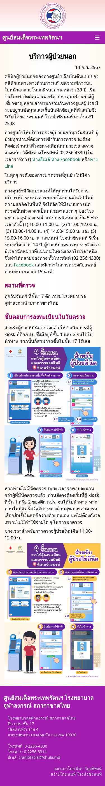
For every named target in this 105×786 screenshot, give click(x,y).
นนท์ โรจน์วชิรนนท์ (84, 774)
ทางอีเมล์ (41, 159)
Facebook (24, 265)
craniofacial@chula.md (39, 757)
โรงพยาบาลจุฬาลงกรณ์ (28, 718)
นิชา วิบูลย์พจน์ (89, 768)
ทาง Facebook (65, 159)
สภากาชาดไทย (63, 718)
